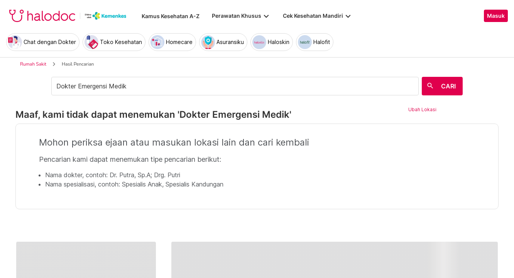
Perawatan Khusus (241, 15)
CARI (448, 86)
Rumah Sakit (33, 64)
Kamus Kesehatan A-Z (171, 16)
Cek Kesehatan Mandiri (317, 15)
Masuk (496, 16)
